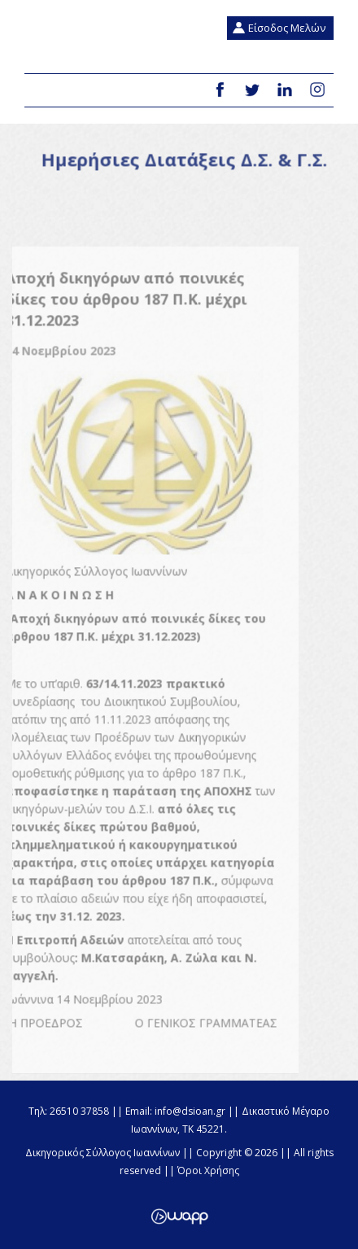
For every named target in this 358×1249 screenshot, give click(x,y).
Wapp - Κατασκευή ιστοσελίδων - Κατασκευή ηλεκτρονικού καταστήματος (179, 1216)
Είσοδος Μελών (286, 27)
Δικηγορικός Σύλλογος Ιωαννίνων (49, 36)
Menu (43, 91)
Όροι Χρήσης (208, 1170)
